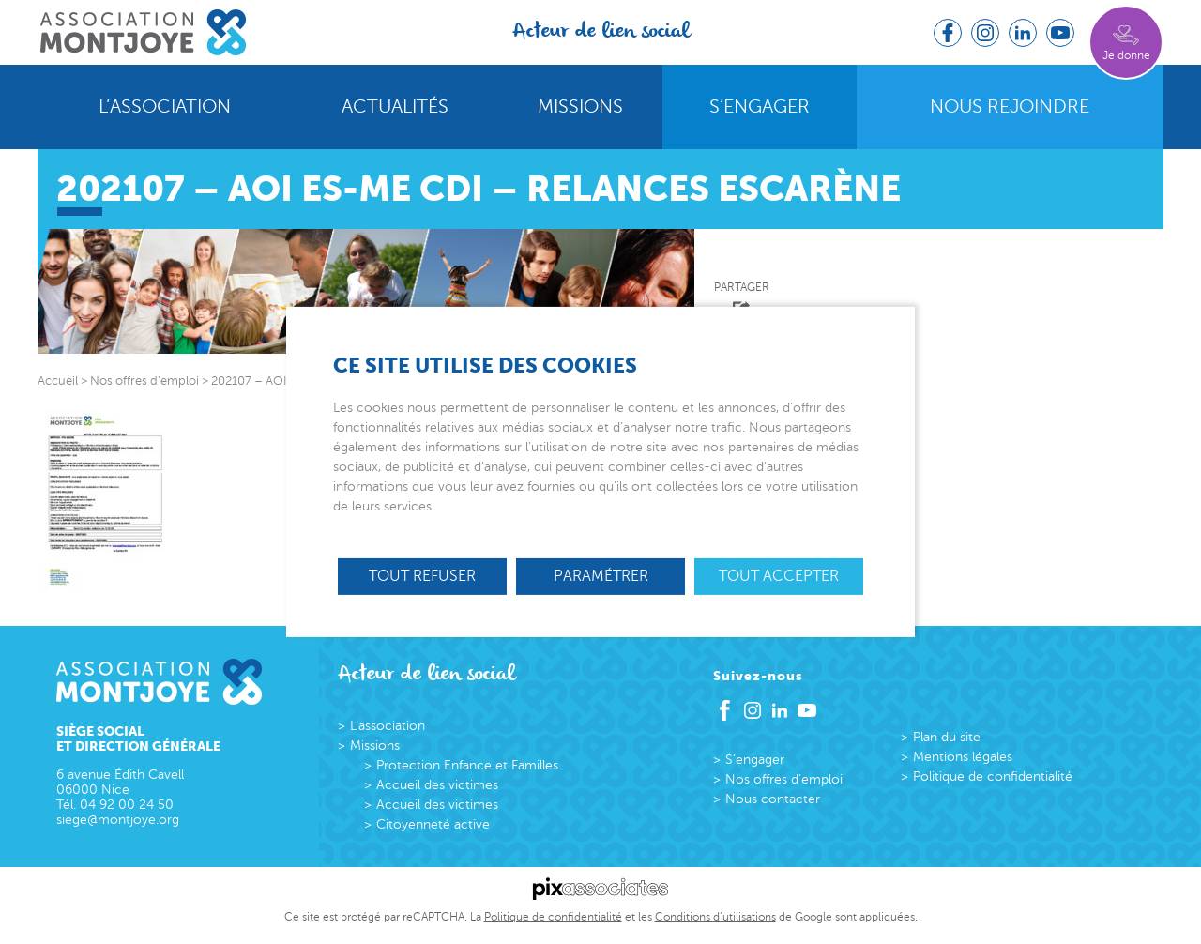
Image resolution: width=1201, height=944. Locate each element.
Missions (580, 107)
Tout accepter (779, 576)
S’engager (759, 107)
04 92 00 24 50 (127, 805)
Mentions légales (962, 757)
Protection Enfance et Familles (467, 765)
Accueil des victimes (437, 785)
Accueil (58, 381)
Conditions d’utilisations (715, 916)
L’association (165, 107)
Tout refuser (422, 576)
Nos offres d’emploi (784, 779)
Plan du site (947, 737)
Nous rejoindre (1009, 107)
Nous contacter (772, 799)
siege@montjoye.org (117, 820)
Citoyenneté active (433, 824)
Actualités (395, 107)
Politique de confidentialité (992, 776)
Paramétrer (601, 576)
